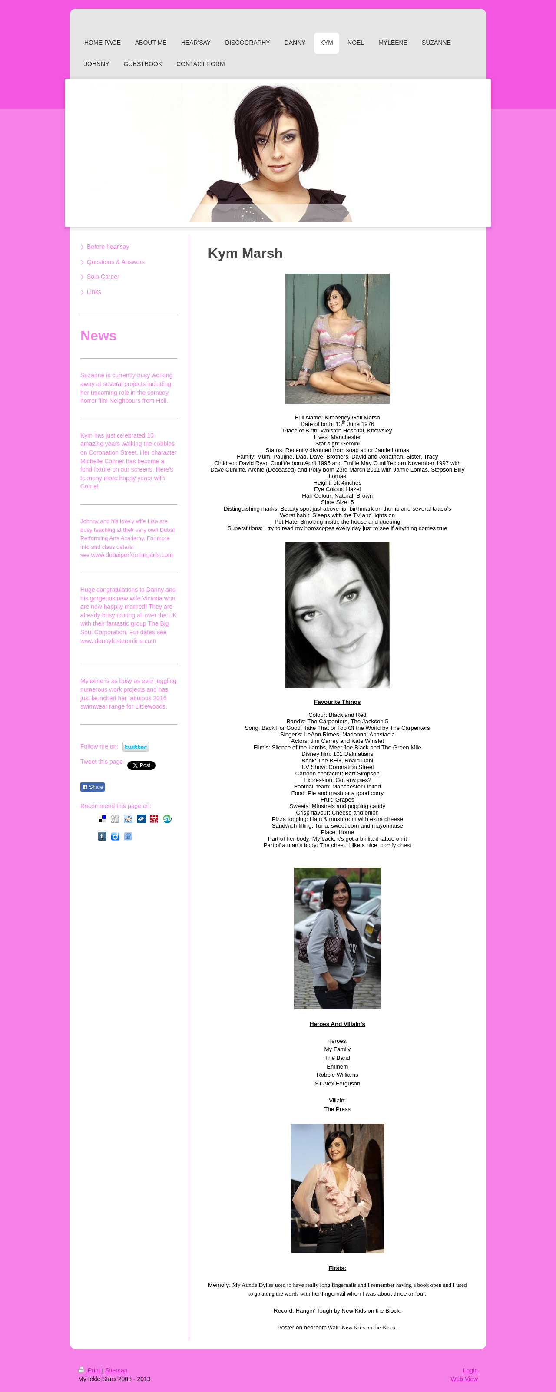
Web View (464, 1379)
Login (470, 1370)
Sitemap (116, 1370)
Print (90, 1370)
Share (92, 787)
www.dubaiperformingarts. (126, 554)
